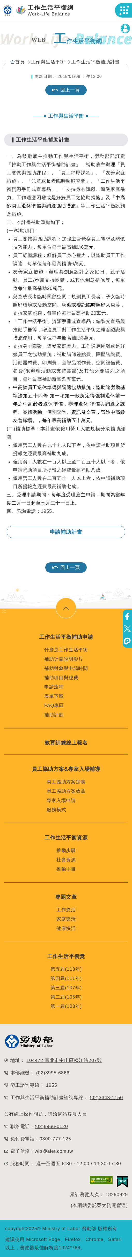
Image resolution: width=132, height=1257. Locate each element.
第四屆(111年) (66, 978)
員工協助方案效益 (66, 791)
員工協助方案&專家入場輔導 (66, 769)
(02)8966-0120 (51, 1126)
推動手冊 (66, 869)
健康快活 (66, 928)
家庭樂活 (66, 919)
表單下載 (54, 696)
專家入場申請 (61, 800)
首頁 (20, 61)
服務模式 (56, 809)
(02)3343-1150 (106, 1097)
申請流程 (54, 687)
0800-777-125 (55, 1138)
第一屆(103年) (66, 1006)
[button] (124, 10)
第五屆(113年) (66, 969)
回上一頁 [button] (66, 567)
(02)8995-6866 (53, 1072)
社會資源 (66, 859)
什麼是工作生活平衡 (66, 649)
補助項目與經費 (61, 677)
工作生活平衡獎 (66, 956)
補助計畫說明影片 (63, 659)
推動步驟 (66, 850)
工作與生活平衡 (48, 61)
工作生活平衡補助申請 (66, 637)
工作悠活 (66, 909)
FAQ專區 (54, 705)
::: (4, 61)
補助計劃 (54, 714)
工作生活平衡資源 (66, 837)
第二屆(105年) (66, 997)
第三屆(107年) (66, 987)
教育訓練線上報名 (66, 742)
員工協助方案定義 (66, 781)
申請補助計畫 (66, 532)
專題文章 (66, 897)
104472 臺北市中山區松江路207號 (64, 1060)
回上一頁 (66, 90)
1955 (51, 1085)
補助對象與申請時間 (66, 668)
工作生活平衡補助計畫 (95, 61)
